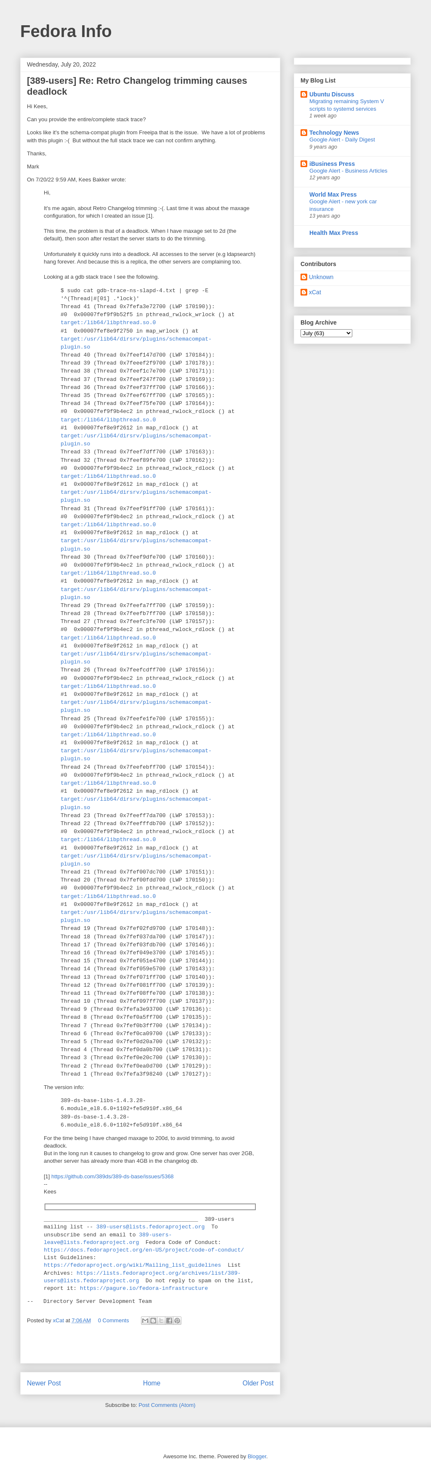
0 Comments (113, 1320)
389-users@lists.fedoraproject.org (150, 1227)
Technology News (334, 132)
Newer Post (44, 1383)
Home (152, 1383)
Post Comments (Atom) (166, 1405)
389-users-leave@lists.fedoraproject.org (108, 1239)
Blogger (256, 1456)
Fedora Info (66, 31)
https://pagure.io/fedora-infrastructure (144, 1288)
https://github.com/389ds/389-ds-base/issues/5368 (112, 1176)
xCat (315, 292)
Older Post (258, 1383)
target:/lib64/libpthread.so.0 (108, 322)
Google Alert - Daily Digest (342, 139)
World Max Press (333, 194)
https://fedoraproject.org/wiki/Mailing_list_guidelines (132, 1265)
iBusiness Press (332, 163)
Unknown (321, 277)
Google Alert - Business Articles (348, 171)
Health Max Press (333, 232)
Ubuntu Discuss (331, 94)
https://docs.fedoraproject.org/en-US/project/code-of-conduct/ (144, 1250)
